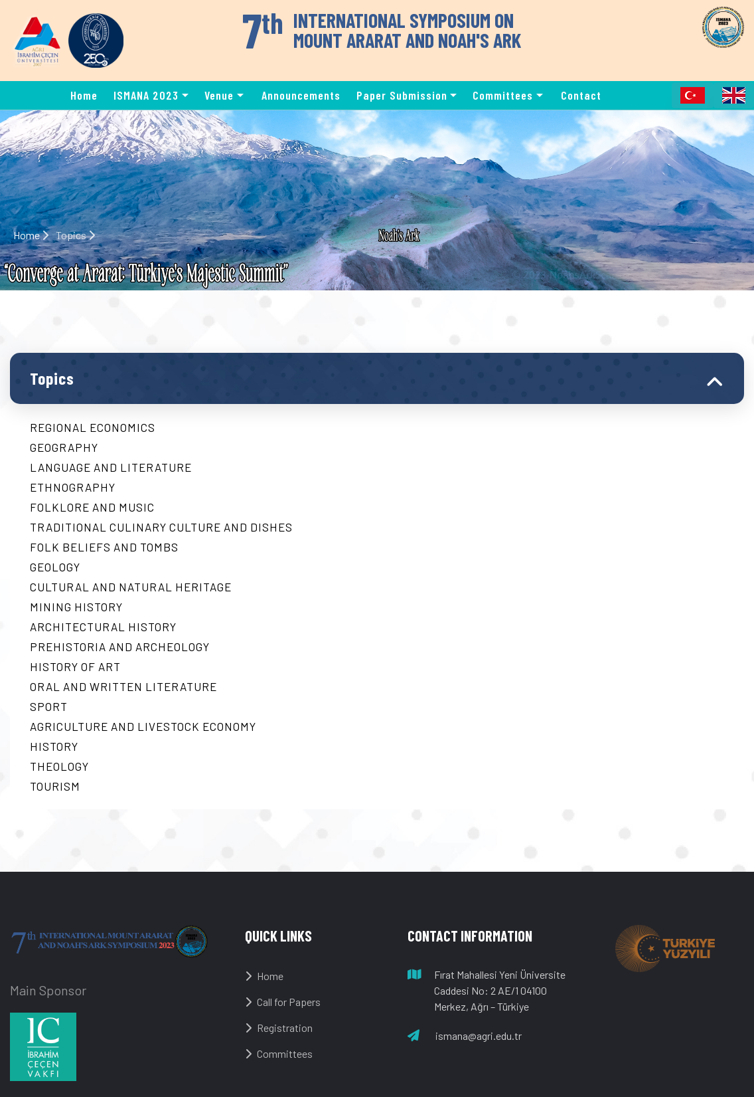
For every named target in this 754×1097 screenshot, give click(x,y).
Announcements (301, 95)
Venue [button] (219, 95)
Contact (581, 95)
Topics (52, 378)
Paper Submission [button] (401, 95)
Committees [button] (503, 95)
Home (84, 95)
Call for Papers (283, 1001)
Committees (279, 1053)
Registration (279, 1027)
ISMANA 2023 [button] (146, 95)
